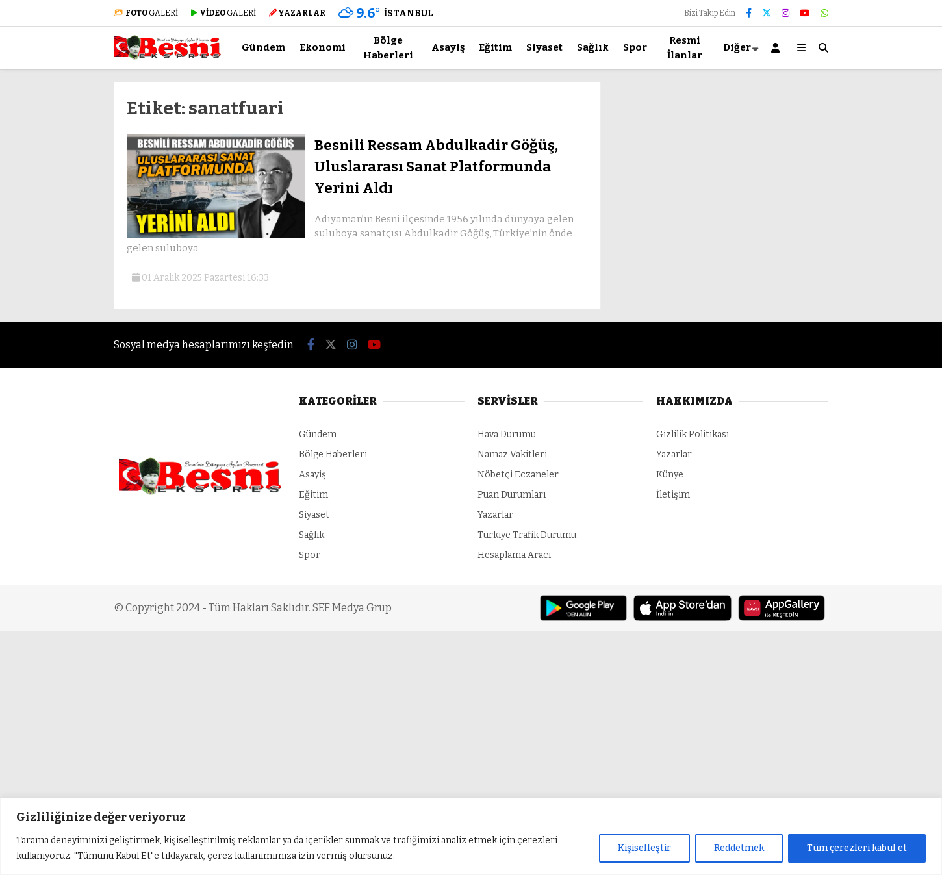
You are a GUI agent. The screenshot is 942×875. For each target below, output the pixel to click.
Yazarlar (495, 514)
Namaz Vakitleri (512, 454)
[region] (471, 836)
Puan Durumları (511, 494)
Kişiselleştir (644, 848)
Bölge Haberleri (388, 47)
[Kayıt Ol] (777, 48)
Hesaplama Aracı (514, 555)
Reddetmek (739, 848)
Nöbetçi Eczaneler (518, 474)
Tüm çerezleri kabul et (857, 848)
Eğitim (495, 47)
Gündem (263, 47)
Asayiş (448, 47)
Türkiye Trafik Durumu (526, 534)
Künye (669, 474)
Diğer (737, 47)
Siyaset (544, 47)
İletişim (673, 494)
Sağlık (593, 47)
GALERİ (146, 13)
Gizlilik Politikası (692, 434)
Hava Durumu (506, 434)
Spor (635, 47)
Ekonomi (322, 47)
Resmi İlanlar (684, 47)
